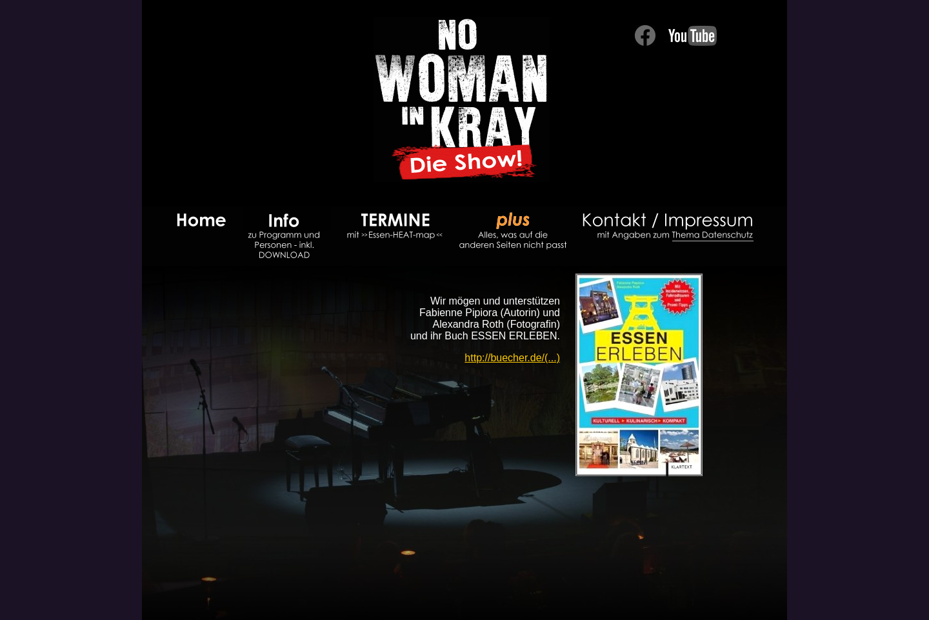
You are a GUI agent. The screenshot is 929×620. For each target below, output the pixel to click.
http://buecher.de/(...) (512, 357)
